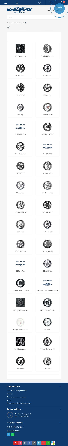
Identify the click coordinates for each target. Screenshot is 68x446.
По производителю (16, 23)
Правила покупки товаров (16, 397)
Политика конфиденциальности (18, 403)
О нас (9, 400)
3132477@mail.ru (13, 431)
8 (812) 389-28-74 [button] (15, 427)
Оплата (9, 394)
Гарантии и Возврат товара (17, 391)
